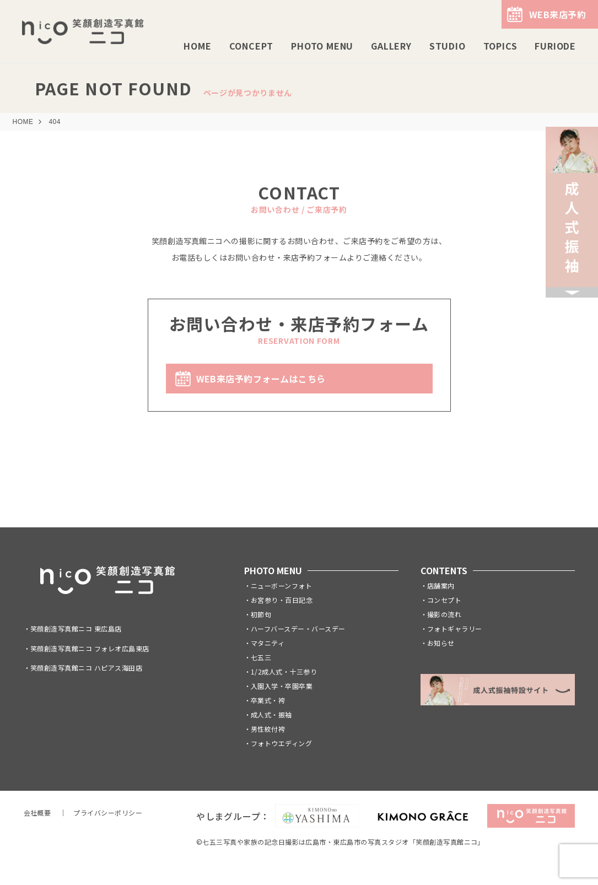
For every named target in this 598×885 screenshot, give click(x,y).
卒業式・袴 (268, 700)
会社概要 (37, 812)
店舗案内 (441, 585)
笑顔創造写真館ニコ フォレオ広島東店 (89, 648)
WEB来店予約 (557, 14)
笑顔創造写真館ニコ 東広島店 (76, 628)
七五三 (261, 657)
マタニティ (267, 642)
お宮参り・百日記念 (282, 600)
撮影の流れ (444, 614)
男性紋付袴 (268, 728)
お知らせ (441, 642)
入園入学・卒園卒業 (282, 685)
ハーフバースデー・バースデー (298, 628)
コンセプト (444, 600)
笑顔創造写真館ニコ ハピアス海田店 (86, 667)
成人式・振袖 (271, 714)
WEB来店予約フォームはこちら (261, 378)
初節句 (261, 614)
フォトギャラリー (454, 628)
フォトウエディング (281, 743)
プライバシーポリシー (107, 812)
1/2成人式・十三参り (284, 671)
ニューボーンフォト (281, 585)
